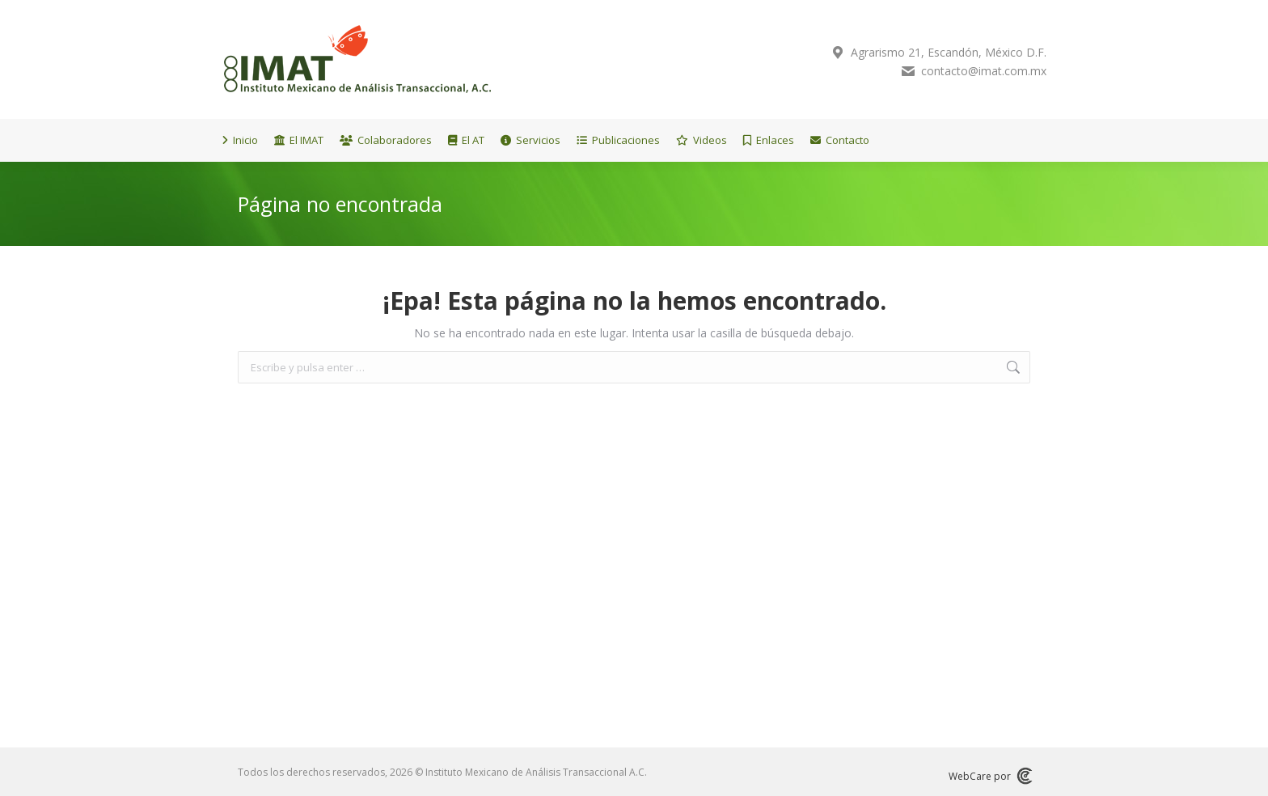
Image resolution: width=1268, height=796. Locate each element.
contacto (934, 71)
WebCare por (989, 775)
